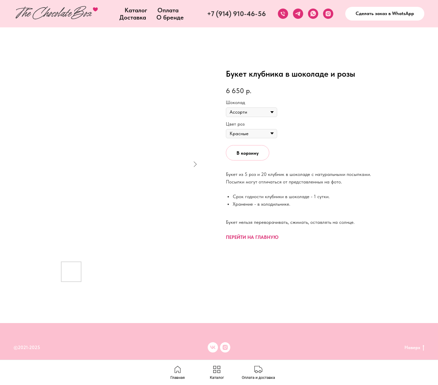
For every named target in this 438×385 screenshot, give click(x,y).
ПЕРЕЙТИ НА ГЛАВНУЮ (252, 237)
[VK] (213, 347)
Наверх (414, 348)
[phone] (283, 14)
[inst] (225, 347)
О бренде (170, 17)
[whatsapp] (313, 14)
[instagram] (328, 14)
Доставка (132, 17)
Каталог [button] (136, 10)
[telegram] (298, 14)
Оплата (168, 10)
